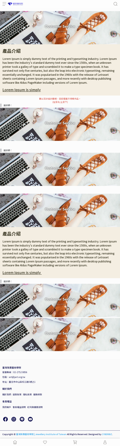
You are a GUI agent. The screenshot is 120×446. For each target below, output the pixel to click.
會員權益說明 (19, 407)
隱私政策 (27, 394)
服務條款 (37, 394)
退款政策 (17, 394)
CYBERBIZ (107, 434)
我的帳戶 (6, 407)
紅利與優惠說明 (35, 407)
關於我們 (6, 394)
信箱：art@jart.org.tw (13, 377)
